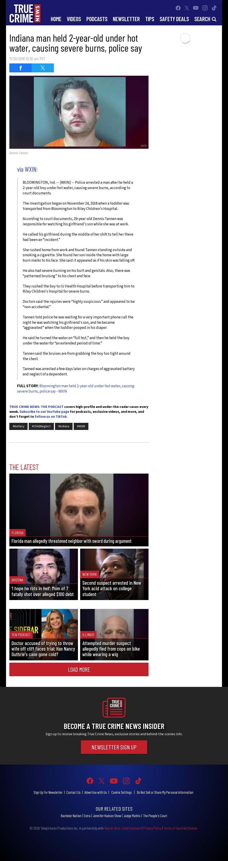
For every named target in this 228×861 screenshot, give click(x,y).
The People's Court (155, 815)
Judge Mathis (132, 815)
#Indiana (63, 426)
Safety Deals (174, 18)
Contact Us (73, 792)
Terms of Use (172, 828)
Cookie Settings (121, 792)
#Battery (18, 426)
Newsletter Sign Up (114, 747)
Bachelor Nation (71, 815)
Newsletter (126, 18)
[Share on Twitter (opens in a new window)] (43, 67)
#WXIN (81, 426)
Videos (74, 18)
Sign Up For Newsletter (48, 792)
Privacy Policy (152, 828)
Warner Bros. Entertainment (122, 828)
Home (56, 18)
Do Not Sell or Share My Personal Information (165, 792)
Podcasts (97, 18)
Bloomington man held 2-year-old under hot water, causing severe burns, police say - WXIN (75, 388)
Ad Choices (190, 828)
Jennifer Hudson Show (107, 815)
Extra (87, 815)
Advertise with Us (95, 792)
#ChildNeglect (41, 426)
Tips (149, 18)
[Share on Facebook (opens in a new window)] (20, 67)
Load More (79, 669)
